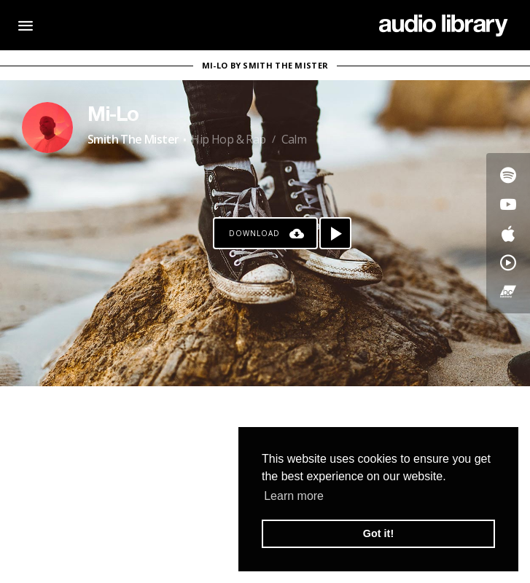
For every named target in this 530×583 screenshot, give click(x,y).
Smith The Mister (133, 139)
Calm (294, 139)
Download (254, 233)
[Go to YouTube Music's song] (508, 262)
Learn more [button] (294, 496)
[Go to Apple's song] (508, 233)
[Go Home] (443, 25)
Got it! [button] (378, 533)
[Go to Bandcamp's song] (508, 291)
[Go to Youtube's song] (508, 204)
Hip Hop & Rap (228, 139)
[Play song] (335, 233)
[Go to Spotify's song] (508, 174)
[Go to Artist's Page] (47, 127)
